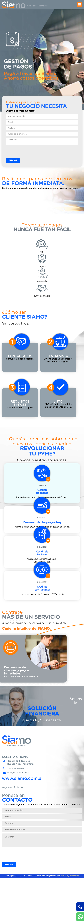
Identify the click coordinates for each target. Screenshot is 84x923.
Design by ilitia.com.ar (70, 921)
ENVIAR (13, 160)
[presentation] (26, 151)
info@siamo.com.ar (18, 818)
